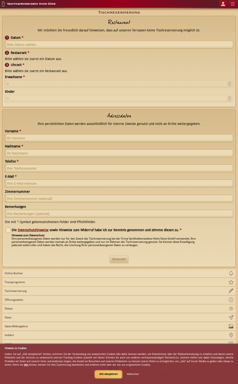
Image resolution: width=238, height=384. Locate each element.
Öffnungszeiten (14, 299)
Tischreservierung (15, 291)
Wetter (9, 308)
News (8, 317)
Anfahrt (9, 335)
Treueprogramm (15, 282)
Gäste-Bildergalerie (16, 326)
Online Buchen (14, 273)
